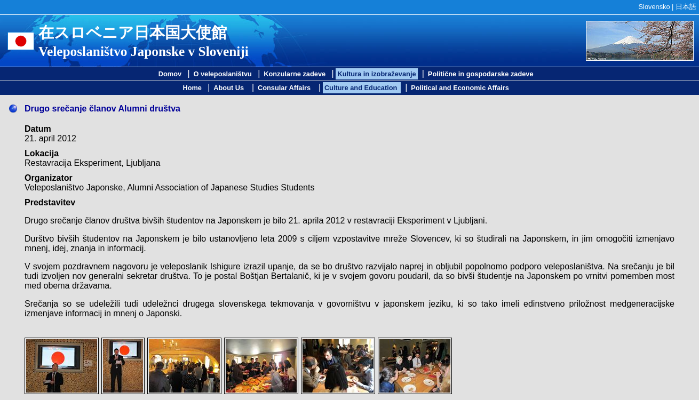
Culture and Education (361, 88)
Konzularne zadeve (294, 74)
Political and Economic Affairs (460, 88)
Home (192, 88)
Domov (169, 74)
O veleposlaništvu (222, 74)
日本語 (686, 7)
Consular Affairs (285, 88)
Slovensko (654, 7)
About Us (229, 88)
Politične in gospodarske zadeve (481, 74)
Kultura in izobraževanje (376, 74)
